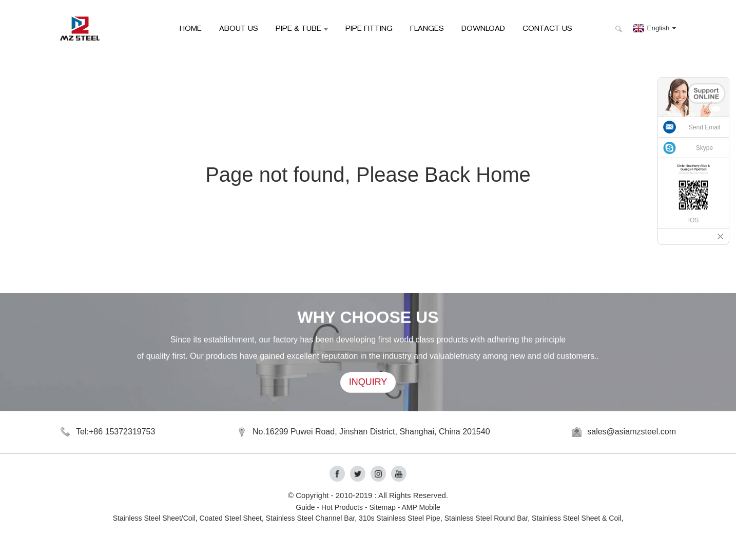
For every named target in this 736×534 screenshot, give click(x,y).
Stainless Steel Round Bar (486, 518)
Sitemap (382, 507)
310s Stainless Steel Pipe (399, 518)
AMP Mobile (421, 507)
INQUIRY (368, 383)
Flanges (427, 28)
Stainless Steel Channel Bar (310, 518)
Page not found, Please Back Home (368, 174)
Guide (305, 507)
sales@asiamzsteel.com (631, 431)
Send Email (704, 127)
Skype (704, 147)
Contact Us (547, 28)
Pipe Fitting (369, 28)
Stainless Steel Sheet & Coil (576, 518)
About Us (238, 28)
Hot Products (342, 507)
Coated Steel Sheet (231, 518)
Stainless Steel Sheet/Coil (154, 518)
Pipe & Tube (302, 28)
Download (483, 28)
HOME (191, 28)
